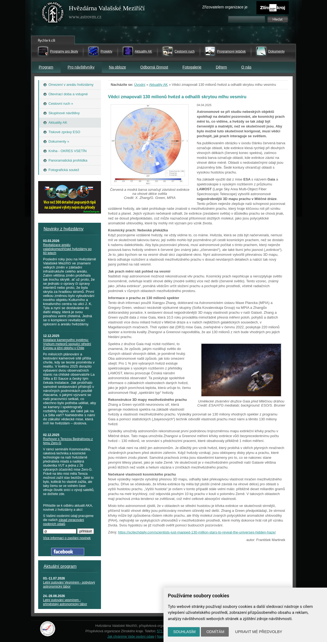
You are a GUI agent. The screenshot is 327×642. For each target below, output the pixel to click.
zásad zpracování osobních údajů (63, 522)
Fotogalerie (191, 67)
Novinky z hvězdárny (64, 229)
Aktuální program (60, 566)
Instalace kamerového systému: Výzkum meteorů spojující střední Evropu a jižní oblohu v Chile (67, 344)
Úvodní (139, 85)
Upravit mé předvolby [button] (258, 632)
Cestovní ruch (185, 51)
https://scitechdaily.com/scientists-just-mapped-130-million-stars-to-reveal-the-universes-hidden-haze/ (197, 532)
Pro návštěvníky (81, 67)
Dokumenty (276, 51)
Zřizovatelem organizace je (224, 7)
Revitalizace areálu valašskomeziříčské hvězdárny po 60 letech (67, 249)
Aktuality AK (143, 51)
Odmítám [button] (215, 632)
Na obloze (117, 67)
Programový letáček (231, 51)
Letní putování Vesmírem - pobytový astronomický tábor (69, 584)
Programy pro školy (64, 51)
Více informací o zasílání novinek (67, 538)
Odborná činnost (154, 67)
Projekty (106, 51)
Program (46, 67)
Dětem (221, 67)
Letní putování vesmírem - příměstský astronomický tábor (65, 602)
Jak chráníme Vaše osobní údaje (131, 636)
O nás (246, 67)
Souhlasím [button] (184, 632)
